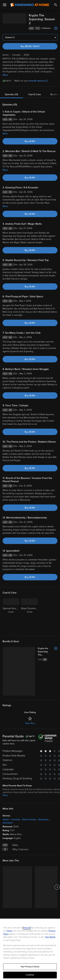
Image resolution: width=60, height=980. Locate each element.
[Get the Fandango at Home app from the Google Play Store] (31, 889)
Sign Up (30, 899)
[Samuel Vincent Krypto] (11, 611)
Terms (9, 931)
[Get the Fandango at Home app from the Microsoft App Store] (49, 889)
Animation (8, 787)
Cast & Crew (34, 90)
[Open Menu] (4, 5)
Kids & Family (29, 784)
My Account (12, 916)
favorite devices (38, 77)
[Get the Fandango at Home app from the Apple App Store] (11, 889)
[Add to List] (55, 24)
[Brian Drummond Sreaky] (29, 611)
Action (6, 784)
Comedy (15, 784)
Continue (30, 975)
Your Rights (50, 937)
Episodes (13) (11, 90)
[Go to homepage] (29, 5)
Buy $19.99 (36, 42)
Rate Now (30, 688)
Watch (8, 909)
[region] (30, 949)
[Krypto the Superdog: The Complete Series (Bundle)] (37, 646)
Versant (26, 927)
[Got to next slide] (57, 852)
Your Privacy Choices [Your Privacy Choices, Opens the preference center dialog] (30, 966)
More (5, 71)
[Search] (56, 5)
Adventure (43, 784)
